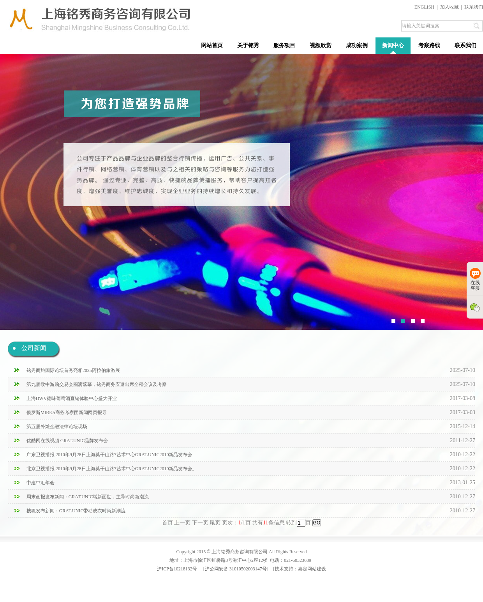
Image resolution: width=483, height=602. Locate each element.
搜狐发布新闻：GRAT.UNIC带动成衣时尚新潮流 (76, 510)
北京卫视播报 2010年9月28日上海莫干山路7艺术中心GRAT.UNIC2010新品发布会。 (111, 468)
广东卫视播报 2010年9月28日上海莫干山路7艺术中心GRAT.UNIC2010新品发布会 (109, 454)
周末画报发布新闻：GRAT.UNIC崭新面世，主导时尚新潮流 (87, 496)
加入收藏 (449, 7)
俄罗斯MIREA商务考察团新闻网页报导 (66, 412)
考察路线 (429, 45)
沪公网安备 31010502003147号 (236, 569)
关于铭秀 (248, 45)
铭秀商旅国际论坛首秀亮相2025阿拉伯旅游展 (73, 370)
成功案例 (357, 45)
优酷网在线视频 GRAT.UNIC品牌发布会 (67, 440)
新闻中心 (393, 45)
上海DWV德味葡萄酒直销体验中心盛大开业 (71, 398)
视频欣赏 (320, 45)
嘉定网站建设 (312, 569)
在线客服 (475, 279)
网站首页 (212, 45)
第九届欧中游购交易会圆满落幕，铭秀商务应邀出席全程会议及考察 (96, 384)
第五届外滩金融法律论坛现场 (56, 426)
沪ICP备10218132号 (177, 569)
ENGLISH (424, 7)
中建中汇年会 (40, 482)
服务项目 (284, 45)
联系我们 (473, 7)
